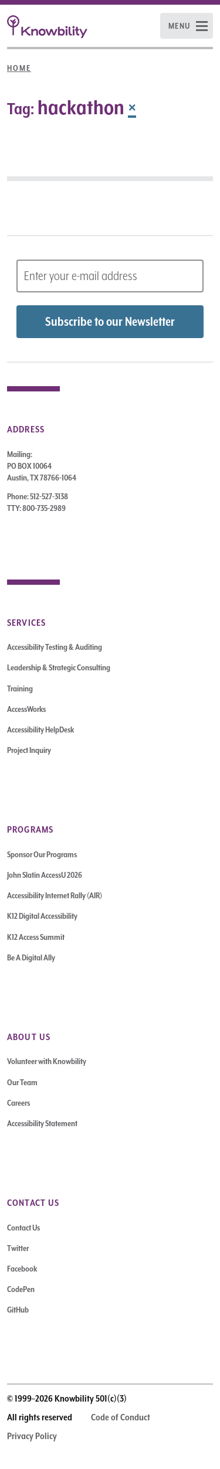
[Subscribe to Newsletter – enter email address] (110, 276)
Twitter (18, 1248)
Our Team (22, 1082)
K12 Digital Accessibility (42, 916)
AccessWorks (26, 709)
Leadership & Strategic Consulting (58, 667)
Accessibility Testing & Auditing (54, 647)
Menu (179, 25)
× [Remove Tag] (132, 107)
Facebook (22, 1268)
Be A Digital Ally (31, 957)
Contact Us (23, 1227)
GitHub (18, 1309)
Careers (18, 1102)
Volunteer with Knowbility (46, 1061)
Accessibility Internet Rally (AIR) (54, 895)
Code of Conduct (120, 1417)
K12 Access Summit (36, 937)
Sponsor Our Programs (42, 854)
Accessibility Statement (42, 1123)
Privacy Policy (32, 1436)
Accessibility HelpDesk (40, 729)
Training (20, 688)
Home (19, 68)
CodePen (21, 1289)
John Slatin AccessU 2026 (44, 875)
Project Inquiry (29, 750)
